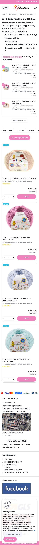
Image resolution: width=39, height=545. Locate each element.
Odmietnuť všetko (13, 534)
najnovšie (30, 130)
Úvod (3, 14)
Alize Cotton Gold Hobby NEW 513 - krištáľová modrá (16, 300)
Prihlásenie (21, 1)
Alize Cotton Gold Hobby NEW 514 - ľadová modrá (16, 360)
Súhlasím (10, 539)
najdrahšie (20, 130)
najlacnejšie (7, 130)
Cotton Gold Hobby (26, 14)
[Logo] (21, 8)
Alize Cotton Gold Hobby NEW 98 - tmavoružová (16, 239)
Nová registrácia (32, 1)
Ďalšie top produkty (19, 121)
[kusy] (8, 196)
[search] (35, 8)
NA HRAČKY (12, 14)
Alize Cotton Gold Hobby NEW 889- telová (19, 178)
